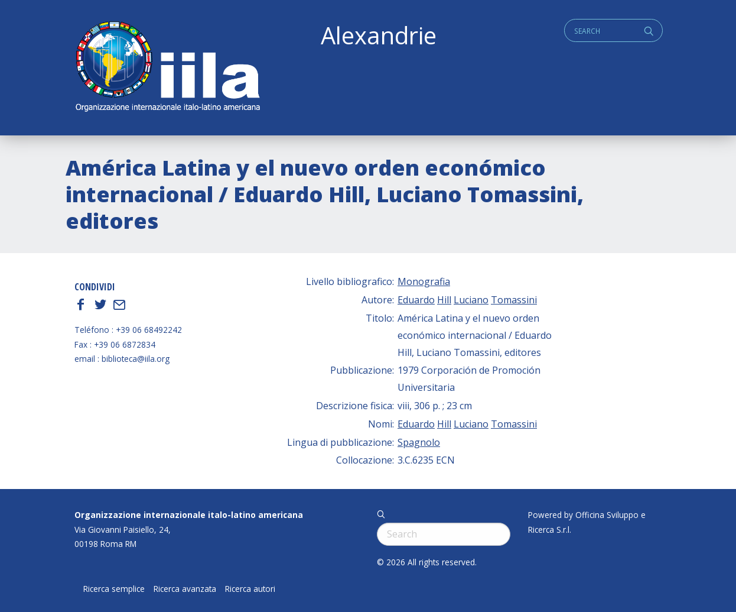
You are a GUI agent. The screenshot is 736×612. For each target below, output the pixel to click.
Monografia (424, 281)
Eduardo (416, 299)
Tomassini (514, 299)
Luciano (471, 299)
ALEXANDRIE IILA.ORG (167, 67)
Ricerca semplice (114, 589)
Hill (444, 299)
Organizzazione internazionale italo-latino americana (188, 514)
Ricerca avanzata (185, 589)
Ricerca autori (250, 589)
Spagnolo (419, 442)
